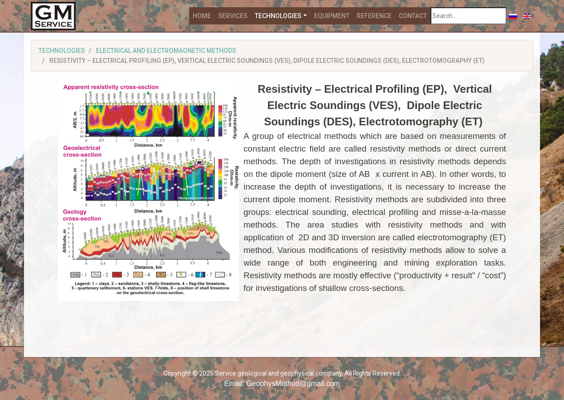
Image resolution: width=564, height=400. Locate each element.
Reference (374, 15)
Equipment (331, 15)
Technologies (278, 15)
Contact (413, 15)
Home (202, 15)
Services (233, 15)
